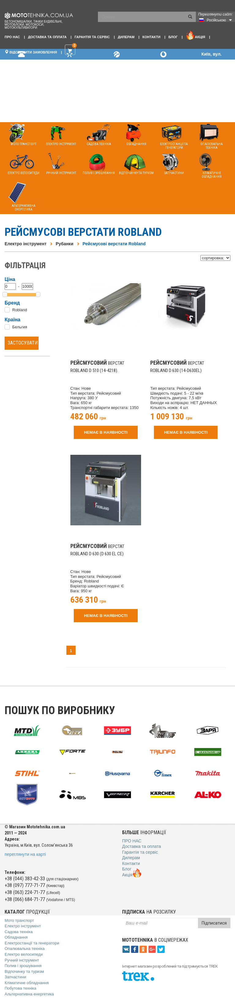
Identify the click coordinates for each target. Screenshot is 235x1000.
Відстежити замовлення (31, 52)
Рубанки (64, 243)
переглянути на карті (25, 854)
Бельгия (19, 327)
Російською (216, 20)
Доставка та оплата (47, 37)
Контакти (151, 37)
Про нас (12, 37)
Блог (172, 37)
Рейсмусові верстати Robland (114, 243)
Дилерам (126, 37)
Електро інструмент (26, 243)
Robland (19, 310)
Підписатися (214, 923)
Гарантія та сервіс (92, 37)
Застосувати (23, 343)
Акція (195, 35)
